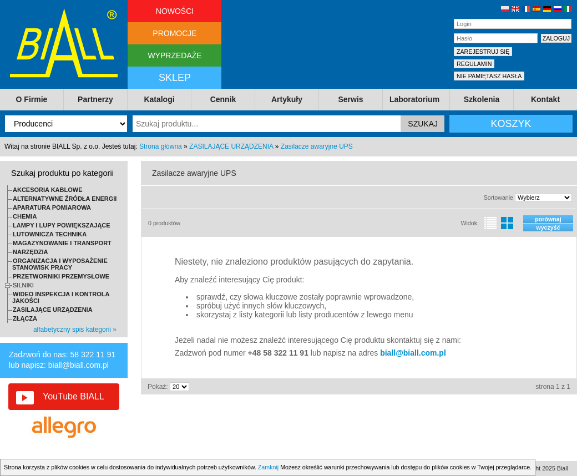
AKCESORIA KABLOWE (47, 189)
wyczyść (548, 227)
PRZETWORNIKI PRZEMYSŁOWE (61, 276)
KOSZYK (510, 123)
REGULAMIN (474, 63)
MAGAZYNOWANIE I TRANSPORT (62, 243)
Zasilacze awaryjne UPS (317, 146)
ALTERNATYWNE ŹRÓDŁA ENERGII (65, 198)
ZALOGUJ (556, 38)
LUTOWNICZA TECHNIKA (50, 234)
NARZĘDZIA (30, 252)
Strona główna (160, 146)
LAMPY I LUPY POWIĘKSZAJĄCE (61, 225)
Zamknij (268, 467)
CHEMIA (25, 216)
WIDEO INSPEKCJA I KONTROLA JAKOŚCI (60, 297)
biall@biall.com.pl (78, 365)
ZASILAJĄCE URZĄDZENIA (231, 146)
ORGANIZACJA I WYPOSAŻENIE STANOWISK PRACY (60, 264)
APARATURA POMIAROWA (52, 207)
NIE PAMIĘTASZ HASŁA (489, 76)
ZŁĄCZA (25, 318)
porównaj (548, 219)
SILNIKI (23, 285)
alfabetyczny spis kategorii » (75, 329)
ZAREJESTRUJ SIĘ (483, 51)
